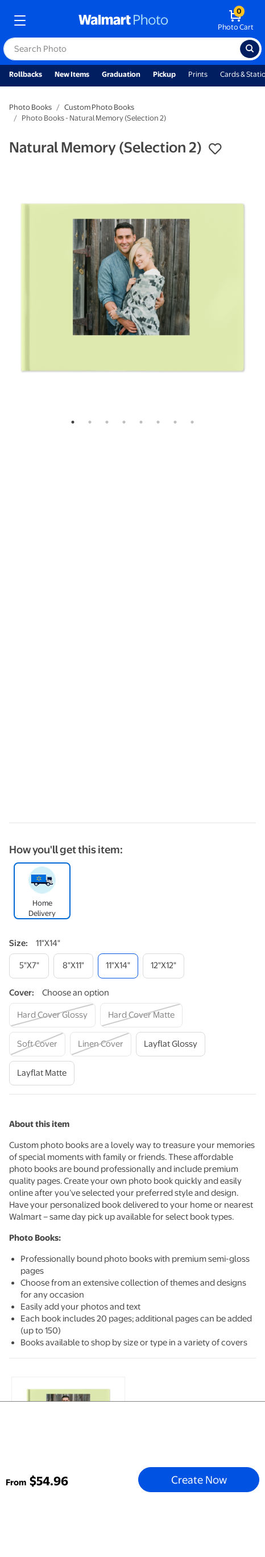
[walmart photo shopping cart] (236, 20)
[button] (215, 149)
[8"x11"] (73, 965)
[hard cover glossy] (52, 1015)
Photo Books (30, 107)
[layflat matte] (41, 1073)
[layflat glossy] (170, 1044)
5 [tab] (138, 420)
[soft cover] (37, 1044)
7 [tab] (173, 420)
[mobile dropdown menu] (19, 20)
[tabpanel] (132, 287)
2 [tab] (87, 420)
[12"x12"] (163, 965)
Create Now (199, 1479)
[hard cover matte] (141, 1015)
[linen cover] (100, 1044)
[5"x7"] (29, 965)
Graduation (121, 74)
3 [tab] (104, 420)
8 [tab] (190, 420)
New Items (72, 74)
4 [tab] (121, 420)
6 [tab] (156, 420)
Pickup (164, 74)
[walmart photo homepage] (123, 20)
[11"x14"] (118, 965)
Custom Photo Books (99, 107)
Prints (198, 74)
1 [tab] (70, 420)
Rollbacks (25, 74)
